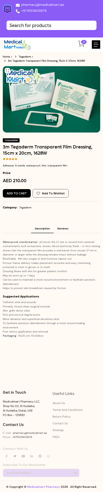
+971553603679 (31, 11)
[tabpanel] (51, 301)
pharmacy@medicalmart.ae (40, 5)
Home (6, 56)
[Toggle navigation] (96, 44)
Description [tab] (42, 228)
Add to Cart (17, 193)
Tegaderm (25, 56)
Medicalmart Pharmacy (43, 489)
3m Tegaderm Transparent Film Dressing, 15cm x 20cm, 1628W (46, 60)
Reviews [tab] (62, 228)
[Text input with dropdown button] (51, 25)
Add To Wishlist (51, 193)
